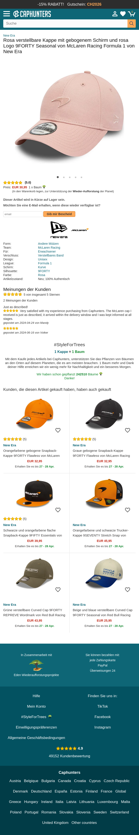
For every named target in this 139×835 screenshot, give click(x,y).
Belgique (31, 781)
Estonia (76, 791)
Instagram (102, 727)
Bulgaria (48, 781)
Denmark (20, 791)
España (61, 791)
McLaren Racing (49, 247)
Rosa (41, 275)
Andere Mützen (48, 243)
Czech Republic (117, 781)
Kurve (42, 267)
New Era (9, 35)
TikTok (102, 706)
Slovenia (83, 812)
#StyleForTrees (36, 717)
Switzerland (119, 812)
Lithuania (86, 802)
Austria (15, 781)
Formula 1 (45, 263)
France (106, 791)
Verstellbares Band (51, 255)
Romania (48, 812)
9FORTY (44, 271)
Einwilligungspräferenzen (36, 727)
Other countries (84, 823)
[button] (58, 177)
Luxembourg (107, 802)
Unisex (42, 259)
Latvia (71, 802)
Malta (125, 802)
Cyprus (95, 781)
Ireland (46, 802)
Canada (64, 781)
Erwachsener (47, 251)
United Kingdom (55, 823)
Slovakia (66, 812)
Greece (15, 802)
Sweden (100, 812)
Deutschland (41, 791)
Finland (92, 791)
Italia (59, 802)
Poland (16, 812)
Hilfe (36, 696)
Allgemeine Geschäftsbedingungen (36, 738)
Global (120, 791)
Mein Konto (36, 706)
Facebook (102, 717)
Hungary (31, 802)
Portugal (31, 812)
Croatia (80, 781)
